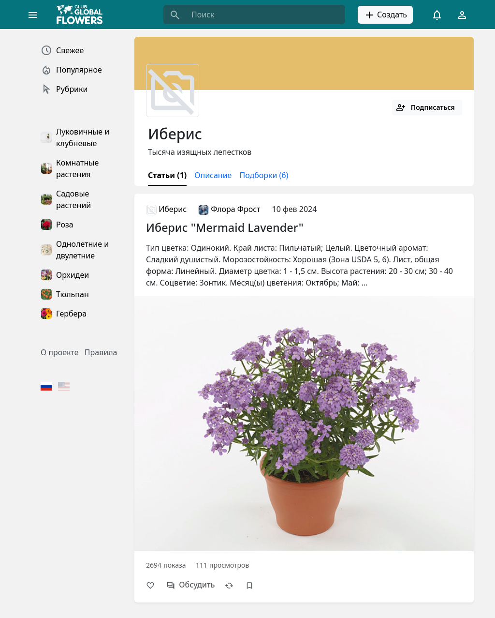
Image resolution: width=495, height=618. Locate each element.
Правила (101, 352)
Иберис (166, 209)
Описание (213, 175)
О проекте (60, 352)
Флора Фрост (229, 209)
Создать (385, 15)
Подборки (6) (263, 175)
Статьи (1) (167, 175)
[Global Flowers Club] (82, 14)
